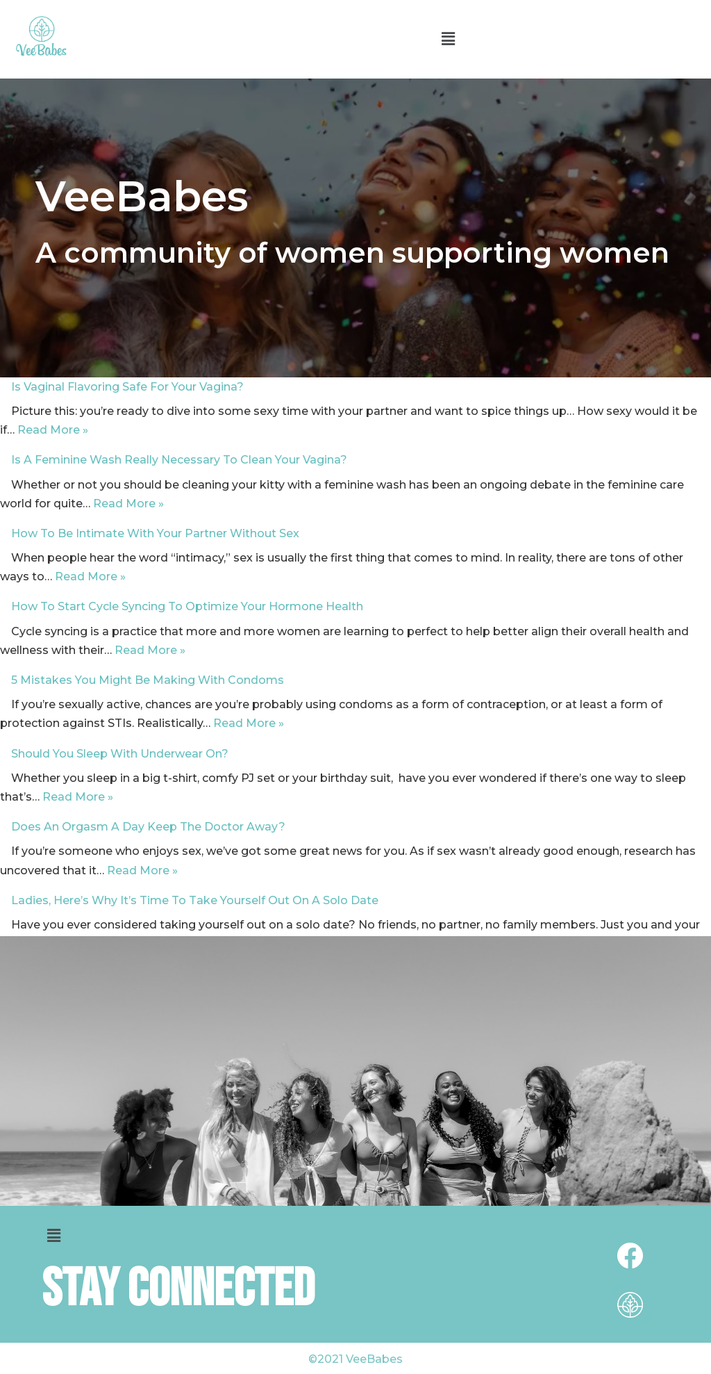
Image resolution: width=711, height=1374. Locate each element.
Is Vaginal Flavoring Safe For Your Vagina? (127, 386)
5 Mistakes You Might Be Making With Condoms (147, 680)
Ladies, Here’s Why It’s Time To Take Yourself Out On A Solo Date (194, 900)
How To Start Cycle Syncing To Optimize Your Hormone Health (187, 606)
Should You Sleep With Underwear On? (119, 753)
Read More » (52, 429)
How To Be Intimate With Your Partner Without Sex (155, 533)
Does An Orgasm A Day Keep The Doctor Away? (148, 826)
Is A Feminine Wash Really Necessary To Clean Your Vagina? (179, 459)
